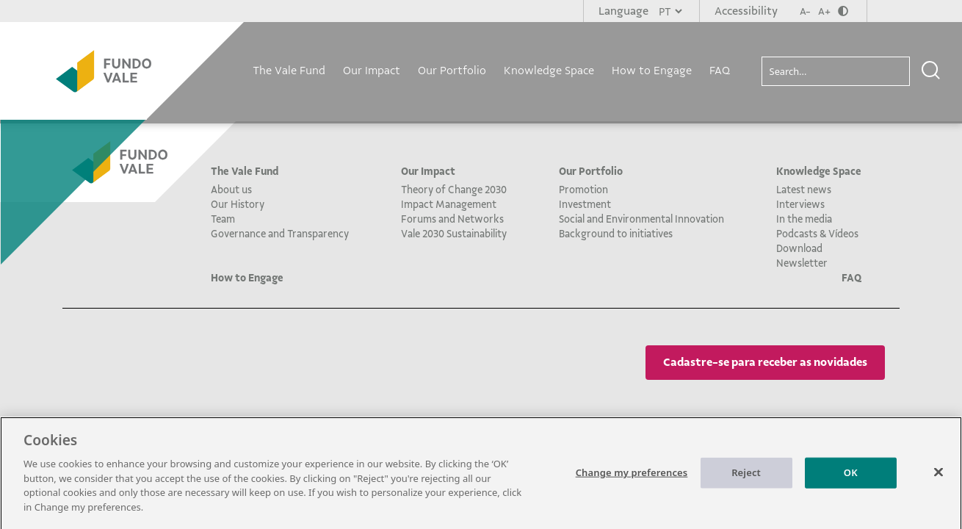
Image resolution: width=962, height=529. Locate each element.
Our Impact (371, 70)
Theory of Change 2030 (454, 189)
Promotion (583, 189)
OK (851, 476)
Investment (585, 204)
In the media (804, 219)
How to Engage (652, 70)
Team (223, 219)
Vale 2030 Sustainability (454, 234)
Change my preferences (632, 476)
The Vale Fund (289, 70)
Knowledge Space (549, 70)
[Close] (938, 476)
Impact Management (448, 204)
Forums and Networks (452, 219)
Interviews (800, 204)
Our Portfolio (452, 70)
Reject (746, 476)
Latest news (803, 189)
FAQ (719, 70)
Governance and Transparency (280, 234)
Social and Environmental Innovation (641, 219)
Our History (237, 204)
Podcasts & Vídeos (817, 234)
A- (805, 11)
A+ (824, 11)
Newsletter (802, 263)
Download (799, 248)
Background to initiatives (616, 234)
